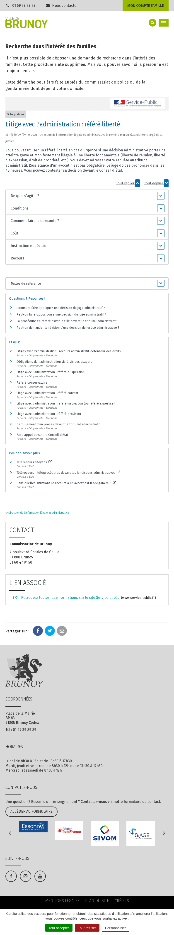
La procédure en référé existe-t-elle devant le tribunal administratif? (67, 321)
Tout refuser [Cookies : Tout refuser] (87, 928)
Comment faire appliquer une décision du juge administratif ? (61, 308)
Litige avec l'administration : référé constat (47, 393)
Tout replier (128, 183)
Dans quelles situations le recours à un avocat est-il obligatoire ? (66, 483)
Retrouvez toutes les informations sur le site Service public (84, 597)
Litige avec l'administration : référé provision (49, 414)
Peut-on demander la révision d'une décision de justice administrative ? (68, 328)
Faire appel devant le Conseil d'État (42, 435)
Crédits (122, 900)
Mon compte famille (145, 5)
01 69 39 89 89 (24, 5)
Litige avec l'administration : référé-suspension (51, 372)
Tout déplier (156, 183)
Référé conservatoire (32, 383)
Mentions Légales (62, 900)
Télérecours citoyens (34, 462)
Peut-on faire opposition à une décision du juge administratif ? (61, 314)
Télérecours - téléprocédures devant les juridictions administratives (68, 473)
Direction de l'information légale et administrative (38, 512)
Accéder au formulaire (31, 811)
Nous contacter (62, 5)
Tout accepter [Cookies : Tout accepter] (59, 928)
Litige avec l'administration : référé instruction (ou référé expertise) (66, 403)
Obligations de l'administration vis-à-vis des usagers (54, 362)
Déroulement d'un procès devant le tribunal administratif (58, 424)
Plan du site (97, 900)
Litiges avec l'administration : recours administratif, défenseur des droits (69, 351)
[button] (87, 196)
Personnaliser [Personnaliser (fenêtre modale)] (115, 928)
